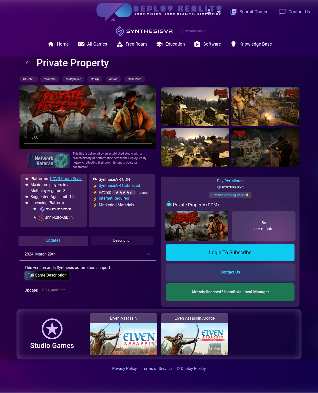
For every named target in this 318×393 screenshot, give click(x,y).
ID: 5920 (28, 79)
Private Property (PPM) (196, 204)
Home (57, 44)
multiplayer (73, 79)
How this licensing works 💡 (230, 195)
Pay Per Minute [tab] (230, 184)
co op (95, 79)
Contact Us (294, 11)
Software (207, 44)
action (113, 79)
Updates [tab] (53, 240)
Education (170, 44)
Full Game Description (47, 275)
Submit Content (250, 11)
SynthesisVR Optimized (119, 185)
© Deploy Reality (191, 368)
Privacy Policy (124, 368)
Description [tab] (122, 240)
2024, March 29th (40, 254)
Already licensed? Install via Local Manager (230, 292)
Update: (45, 290)
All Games (92, 44)
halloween (135, 79)
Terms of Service (157, 368)
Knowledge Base (251, 44)
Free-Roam (131, 44)
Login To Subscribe (230, 252)
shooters (50, 79)
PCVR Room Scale (66, 178)
